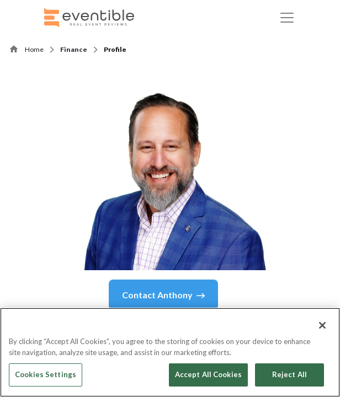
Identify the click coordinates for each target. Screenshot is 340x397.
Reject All (289, 374)
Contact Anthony (163, 295)
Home (34, 49)
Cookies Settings (45, 374)
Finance (73, 49)
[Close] (322, 325)
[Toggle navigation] (287, 17)
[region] (170, 352)
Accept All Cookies (208, 374)
